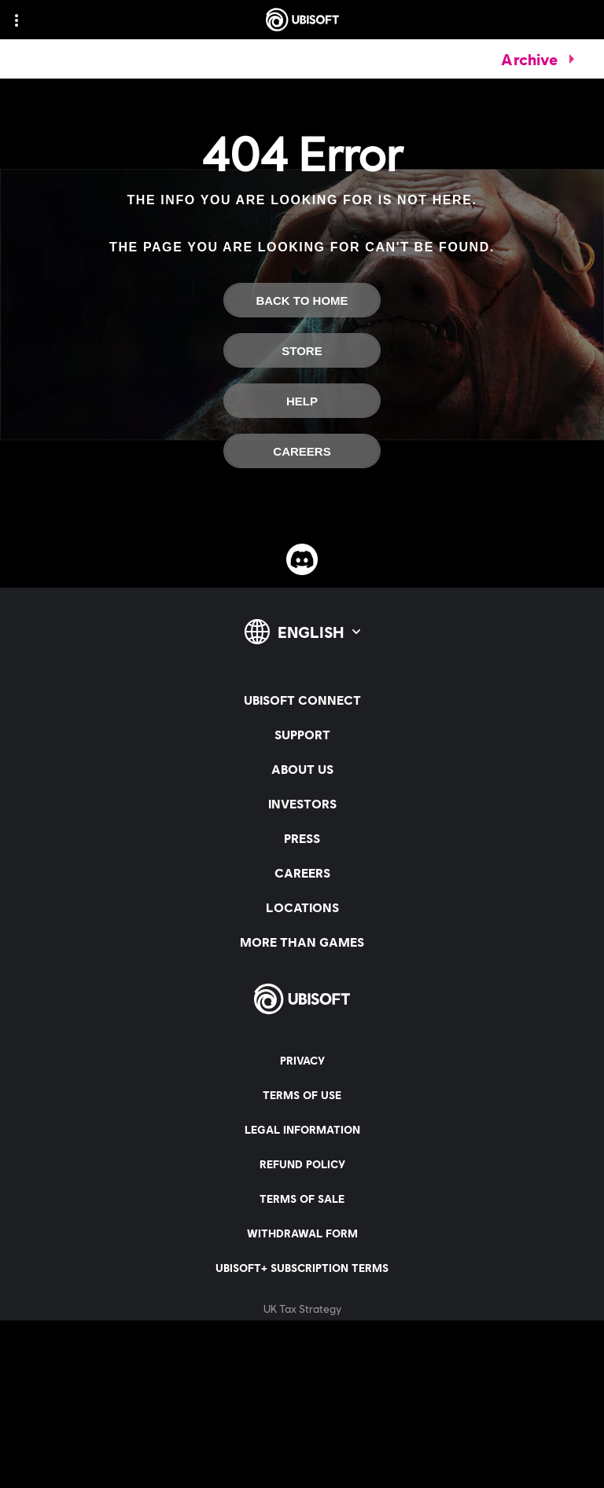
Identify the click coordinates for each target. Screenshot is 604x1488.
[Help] (302, 400)
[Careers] (302, 451)
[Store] (302, 350)
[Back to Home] (302, 300)
